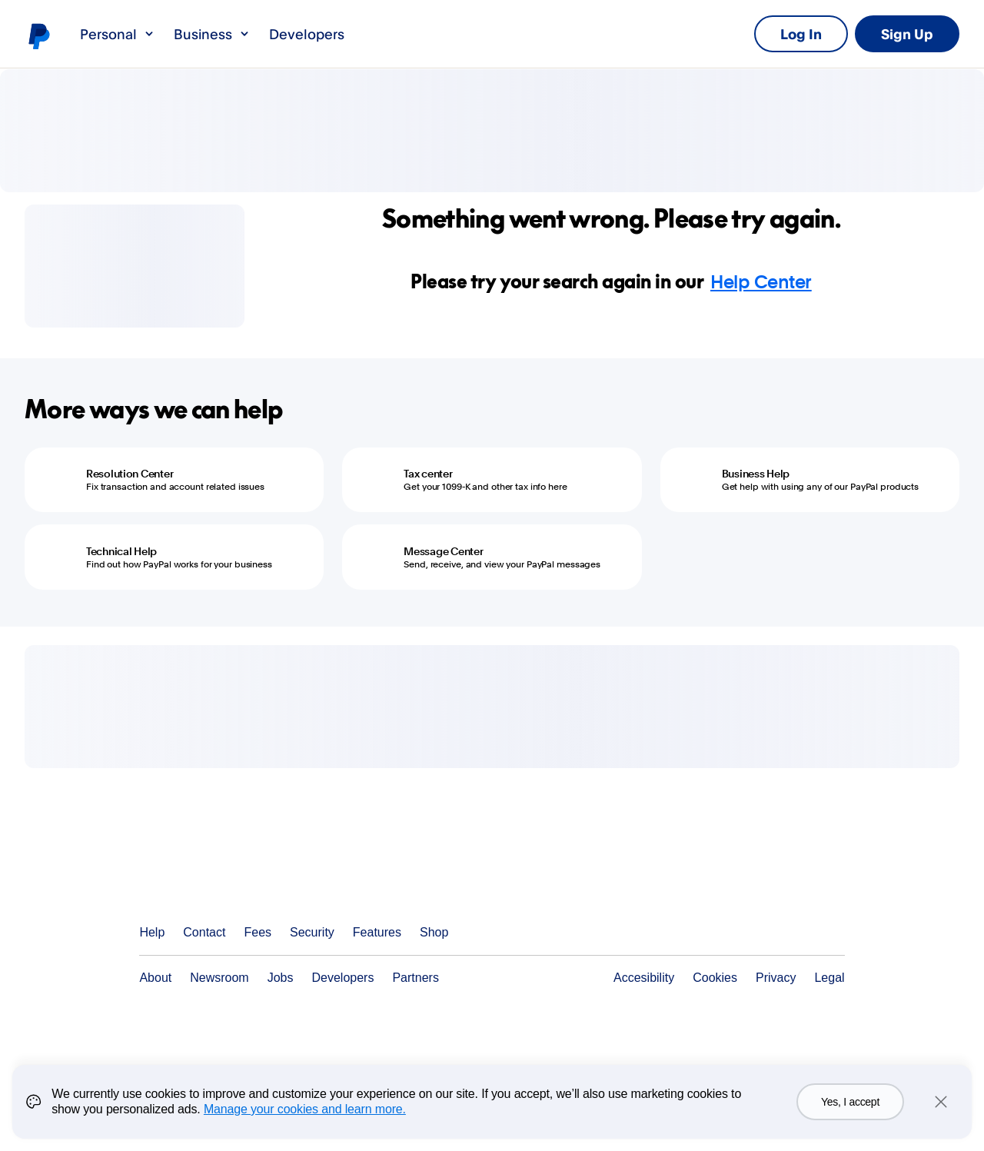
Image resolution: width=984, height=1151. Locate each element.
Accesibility (643, 977)
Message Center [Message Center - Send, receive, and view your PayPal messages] (443, 551)
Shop (434, 932)
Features (377, 932)
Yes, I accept (850, 1112)
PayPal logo (38, 35)
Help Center (761, 282)
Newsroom (219, 977)
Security (312, 932)
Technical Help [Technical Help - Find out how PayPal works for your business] (121, 551)
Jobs (281, 977)
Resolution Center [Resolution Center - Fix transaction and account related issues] (129, 473)
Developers (306, 33)
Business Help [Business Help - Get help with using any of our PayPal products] (756, 473)
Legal (829, 977)
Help (152, 932)
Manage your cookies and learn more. (305, 1119)
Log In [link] (801, 33)
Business (212, 33)
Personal (117, 33)
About (155, 977)
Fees (257, 932)
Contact (204, 932)
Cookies (715, 977)
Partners (415, 977)
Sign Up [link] (907, 33)
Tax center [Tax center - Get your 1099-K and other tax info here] (428, 473)
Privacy (776, 977)
